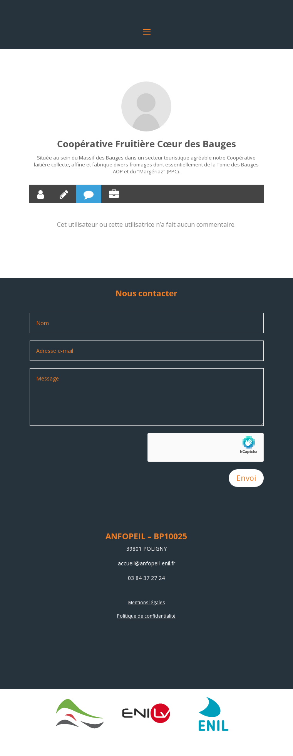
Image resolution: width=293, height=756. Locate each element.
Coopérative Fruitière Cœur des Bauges (146, 143)
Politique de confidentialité (146, 616)
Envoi (246, 478)
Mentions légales (146, 602)
